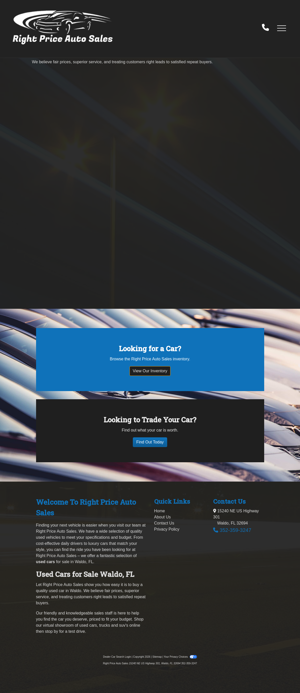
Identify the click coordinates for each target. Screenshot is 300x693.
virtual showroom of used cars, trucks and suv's (85, 625)
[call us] (265, 28)
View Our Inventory (150, 371)
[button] (281, 28)
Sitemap (157, 656)
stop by (51, 631)
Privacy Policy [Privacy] (167, 529)
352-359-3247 (235, 530)
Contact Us (164, 523)
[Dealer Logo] (62, 28)
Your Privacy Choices (180, 656)
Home (159, 511)
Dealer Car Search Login (117, 656)
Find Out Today (150, 442)
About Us (162, 517)
